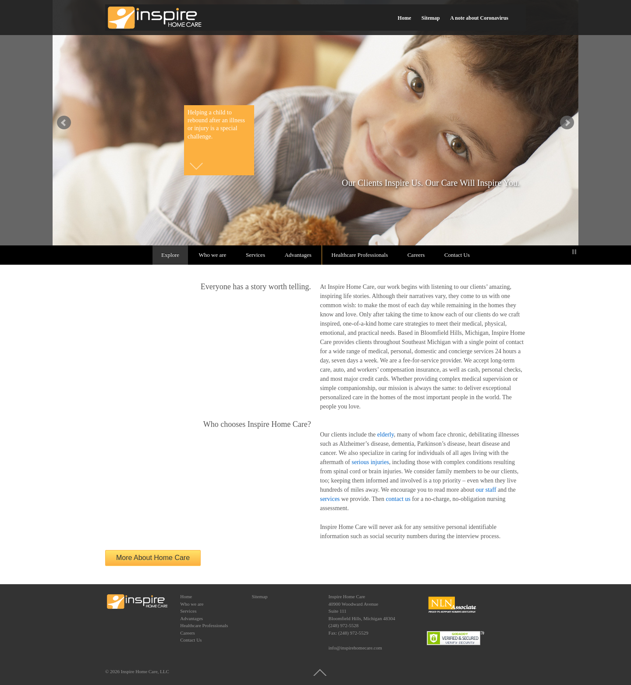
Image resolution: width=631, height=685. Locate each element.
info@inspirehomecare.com (355, 647)
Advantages (297, 255)
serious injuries (370, 462)
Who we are (213, 255)
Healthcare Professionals (359, 255)
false (64, 123)
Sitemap (431, 18)
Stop (574, 251)
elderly (385, 434)
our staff (486, 489)
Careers (416, 255)
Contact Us (457, 255)
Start (567, 251)
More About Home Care (153, 557)
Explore (170, 255)
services (330, 499)
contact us (398, 499)
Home (404, 18)
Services (255, 255)
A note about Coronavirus (479, 18)
